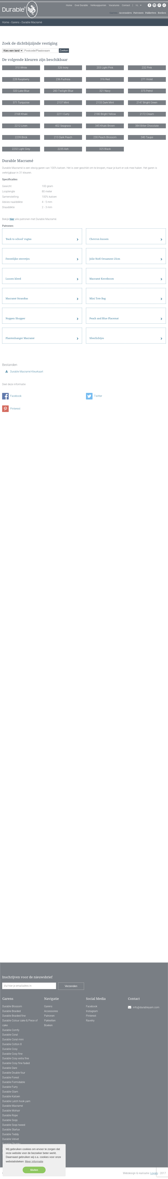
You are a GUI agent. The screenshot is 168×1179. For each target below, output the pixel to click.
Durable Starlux (11, 1129)
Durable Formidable (13, 1082)
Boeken (162, 13)
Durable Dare (9, 1067)
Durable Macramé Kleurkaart (26, 892)
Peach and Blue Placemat (104, 796)
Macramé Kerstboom (101, 668)
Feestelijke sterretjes (18, 603)
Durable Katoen (11, 1096)
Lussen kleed (13, 668)
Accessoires (125, 13)
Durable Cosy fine (12, 1053)
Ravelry (90, 1020)
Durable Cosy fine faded (16, 1063)
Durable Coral (10, 1034)
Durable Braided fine (14, 1015)
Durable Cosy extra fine (15, 1058)
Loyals (154, 1173)
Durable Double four (13, 1072)
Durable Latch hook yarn (16, 1101)
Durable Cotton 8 (12, 1044)
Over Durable (81, 5)
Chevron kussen (99, 539)
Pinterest (11, 929)
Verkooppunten (98, 5)
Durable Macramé (12, 1105)
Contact (126, 5)
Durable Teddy (10, 1134)
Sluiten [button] (34, 1170)
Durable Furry (10, 1086)
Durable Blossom (12, 1006)
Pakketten (150, 13)
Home (69, 5)
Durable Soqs (10, 1120)
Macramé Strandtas (17, 732)
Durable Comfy (10, 1030)
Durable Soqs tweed (13, 1124)
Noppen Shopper (15, 796)
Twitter (94, 916)
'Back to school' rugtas (19, 539)
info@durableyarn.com (146, 1007)
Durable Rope (10, 1115)
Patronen (138, 13)
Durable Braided (11, 1011)
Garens (113, 13)
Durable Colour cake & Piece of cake (20, 1023)
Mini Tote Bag (97, 732)
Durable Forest (10, 1077)
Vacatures (114, 5)
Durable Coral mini (13, 1039)
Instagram (92, 1011)
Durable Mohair (11, 1110)
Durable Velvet (10, 1139)
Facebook (11, 916)
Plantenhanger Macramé (20, 861)
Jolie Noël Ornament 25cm (104, 603)
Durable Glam (10, 1091)
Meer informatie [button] (34, 1161)
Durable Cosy (10, 1049)
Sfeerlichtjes (96, 861)
